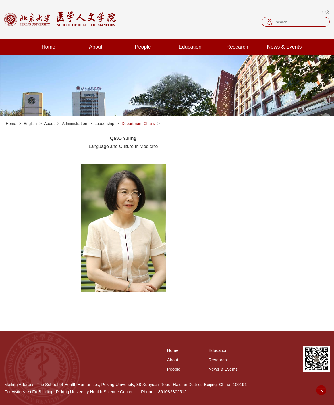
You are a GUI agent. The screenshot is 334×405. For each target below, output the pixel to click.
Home (48, 47)
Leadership (104, 123)
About (95, 47)
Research (237, 47)
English (31, 123)
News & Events (284, 47)
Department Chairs (139, 123)
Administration (75, 123)
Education (190, 47)
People (143, 47)
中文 (326, 12)
